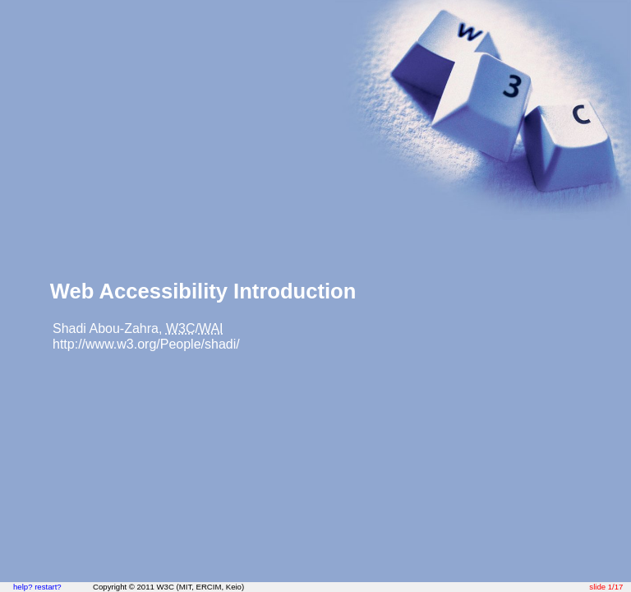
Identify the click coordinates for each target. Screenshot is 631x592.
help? (22, 586)
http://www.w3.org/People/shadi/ (146, 344)
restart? (48, 586)
